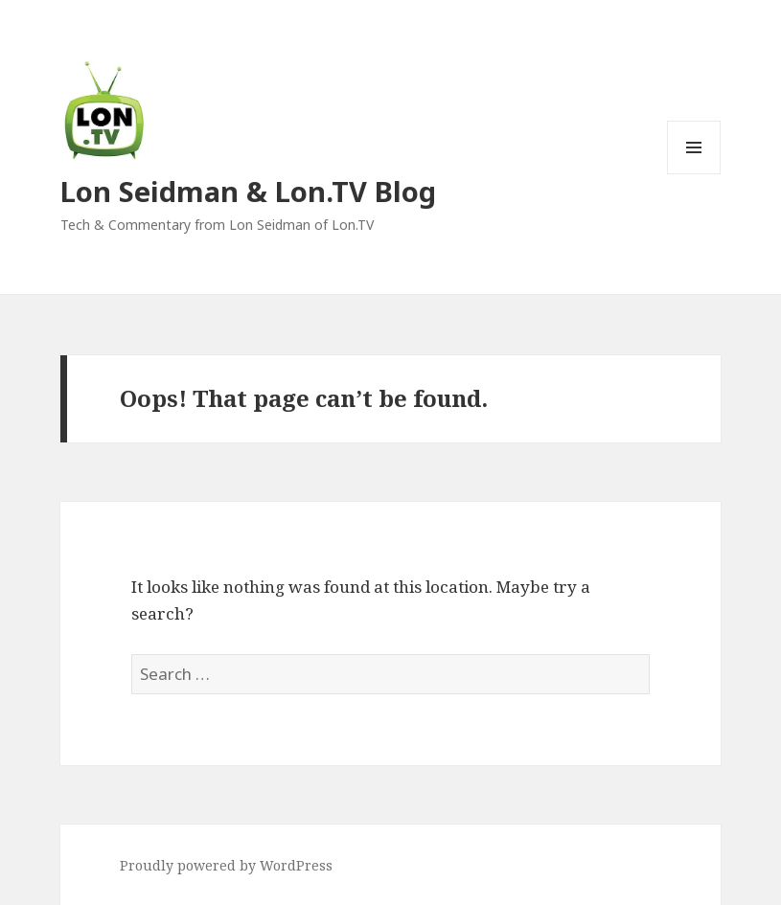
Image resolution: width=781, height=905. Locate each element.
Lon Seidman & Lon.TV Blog (248, 191)
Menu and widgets (694, 173)
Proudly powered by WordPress (226, 865)
